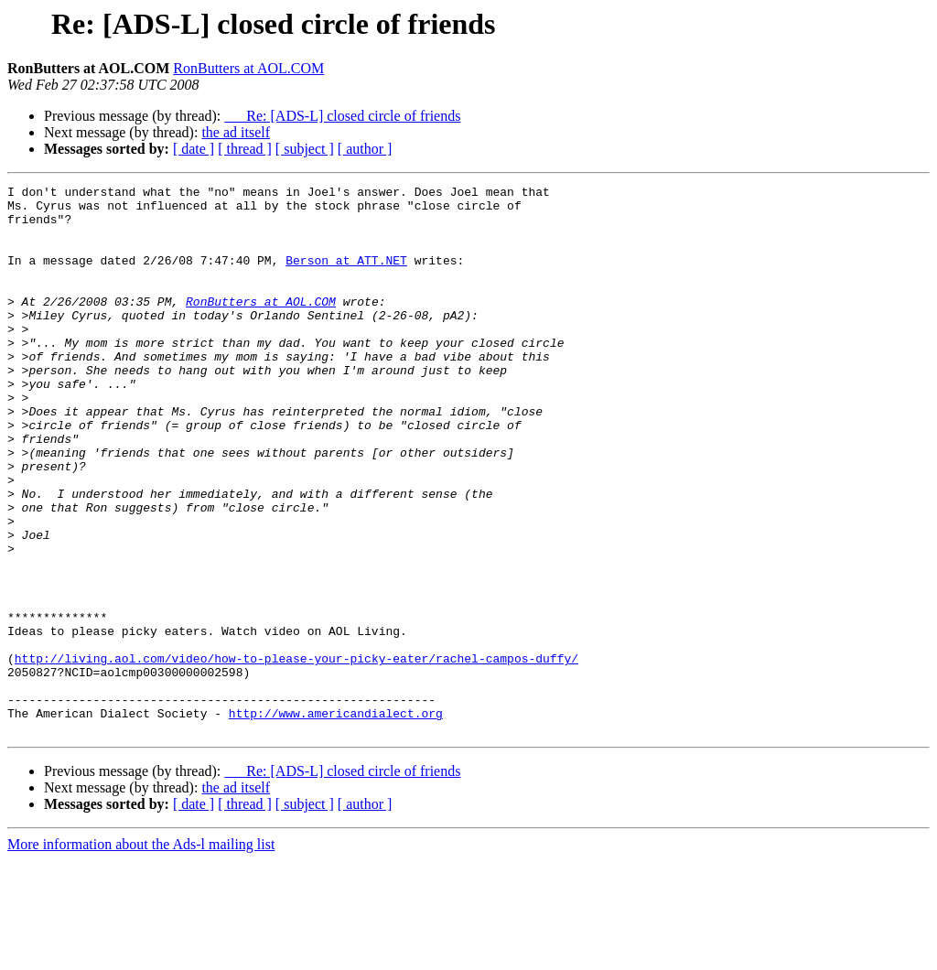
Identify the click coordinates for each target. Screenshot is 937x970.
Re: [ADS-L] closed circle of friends (342, 116)
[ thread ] (245, 148)
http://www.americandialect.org (336, 820)
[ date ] (193, 148)
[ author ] (365, 148)
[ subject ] (304, 148)
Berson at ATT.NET (346, 276)
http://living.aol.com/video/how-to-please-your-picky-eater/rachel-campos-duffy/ (296, 754)
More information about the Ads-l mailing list (141, 954)
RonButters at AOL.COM (248, 68)
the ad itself (235, 132)
